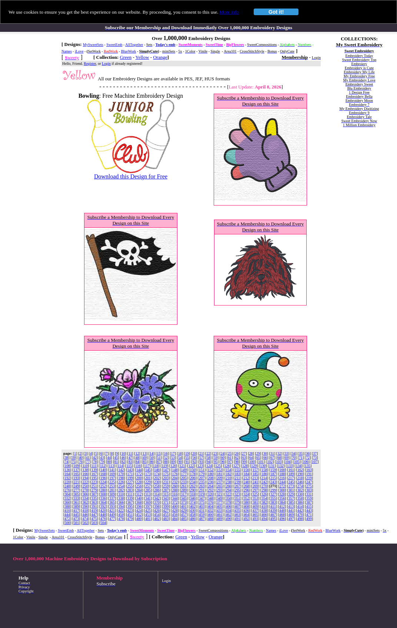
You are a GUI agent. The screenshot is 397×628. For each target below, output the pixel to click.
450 (121, 514)
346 (193, 498)
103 (278, 462)
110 (85, 466)
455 (166, 514)
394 (121, 506)
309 (112, 494)
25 (229, 453)
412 (282, 506)
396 (139, 506)
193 (76, 478)
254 (121, 486)
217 (291, 478)
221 (76, 482)
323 (237, 494)
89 (173, 462)
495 (273, 519)
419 (94, 510)
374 (193, 502)
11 (130, 453)
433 (219, 510)
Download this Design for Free (130, 176)
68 (279, 457)
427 (166, 510)
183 (237, 474)
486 (193, 519)
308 (103, 494)
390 (85, 506)
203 (166, 478)
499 (309, 519)
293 (219, 490)
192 (67, 478)
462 (228, 514)
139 (94, 470)
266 (228, 486)
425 (148, 510)
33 (286, 453)
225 (112, 482)
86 (151, 462)
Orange (160, 57)
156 (246, 470)
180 (210, 474)
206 (193, 478)
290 (193, 490)
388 (67, 506)
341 (148, 498)
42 (95, 457)
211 (237, 478)
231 (166, 482)
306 (85, 494)
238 (228, 482)
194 (85, 478)
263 (201, 486)
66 (265, 457)
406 (228, 506)
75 (74, 462)
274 (300, 486)
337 (112, 498)
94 (208, 462)
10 (123, 453)
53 (173, 457)
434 (228, 510)
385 (291, 502)
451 (130, 514)
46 (123, 457)
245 (291, 482)
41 (88, 457)
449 (112, 514)
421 (112, 510)
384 (282, 502)
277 (76, 490)
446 (85, 514)
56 (194, 457)
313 (148, 494)
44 (109, 457)
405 (219, 506)
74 (66, 462)
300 (282, 490)
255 (130, 486)
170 (121, 474)
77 (88, 462)
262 (193, 486)
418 (85, 510)
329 (291, 494)
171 (130, 474)
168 (103, 474)
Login (106, 63)
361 (76, 502)
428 (174, 510)
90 (180, 462)
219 (309, 478)
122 (191, 466)
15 (158, 453)
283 (130, 490)
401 (184, 506)
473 (76, 519)
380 (246, 502)
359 (309, 498)
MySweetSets (93, 45)
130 (263, 466)
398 (157, 506)
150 (193, 470)
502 (85, 523)
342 (157, 498)
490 (228, 519)
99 (244, 462)
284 (139, 490)
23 (215, 453)
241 (255, 482)
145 (148, 470)
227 (130, 482)
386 (300, 502)
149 (184, 470)
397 (148, 506)
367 (130, 502)
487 (201, 519)
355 (273, 498)
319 (201, 494)
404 (210, 506)
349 (219, 498)
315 (166, 494)
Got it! (276, 12)
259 (166, 486)
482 (157, 519)
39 (74, 457)
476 (103, 519)
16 (165, 453)
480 (139, 519)
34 (294, 453)
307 (94, 494)
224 (103, 482)
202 (157, 478)
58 (208, 457)
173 (148, 474)
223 (94, 482)
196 (103, 478)
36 (308, 453)
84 (137, 462)
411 (273, 506)
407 (237, 506)
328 (282, 494)
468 (282, 514)
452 (139, 514)
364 (103, 502)
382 (264, 502)
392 (103, 506)
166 (85, 474)
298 (264, 490)
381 (255, 502)
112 (103, 466)
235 (201, 482)
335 (94, 498)
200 (139, 478)
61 (229, 457)
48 (137, 457)
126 (227, 466)
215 (273, 478)
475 (94, 519)
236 (210, 482)
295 (237, 490)
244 (282, 482)
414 (300, 506)
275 (309, 486)
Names (66, 51)
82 (123, 462)
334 (85, 498)
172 (139, 474)
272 (282, 486)
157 (255, 470)
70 (294, 457)
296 (246, 490)
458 (193, 514)
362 (85, 502)
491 (237, 519)
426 (157, 510)
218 (300, 478)
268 (246, 486)
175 (166, 474)
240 (246, 482)
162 (300, 470)
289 (184, 490)
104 (288, 462)
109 (76, 466)
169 (112, 474)
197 (112, 478)
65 (258, 457)
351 (237, 498)
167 (94, 474)
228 (139, 482)
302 (300, 490)
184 (246, 474)
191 (309, 474)
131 (271, 466)
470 (300, 514)
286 (157, 490)
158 (264, 470)
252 (103, 486)
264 (210, 486)
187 (273, 474)
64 (251, 457)
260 (174, 486)
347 (201, 498)
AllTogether (134, 45)
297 (255, 490)
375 (201, 502)
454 (157, 514)
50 (151, 457)
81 (116, 462)
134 (298, 466)
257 (148, 486)
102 (270, 462)
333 (76, 498)
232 (174, 482)
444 (67, 514)
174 (157, 474)
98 (236, 462)
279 (94, 490)
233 (184, 482)
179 (201, 474)
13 (144, 453)
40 (81, 457)
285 (148, 490)
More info (229, 12)
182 (228, 474)
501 (76, 523)
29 (258, 453)
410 (264, 506)
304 (67, 494)
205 (184, 478)
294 (228, 490)
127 (236, 466)
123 (200, 466)
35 (301, 453)
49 (144, 457)
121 (182, 466)
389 (76, 506)
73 (315, 457)
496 (282, 519)
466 (264, 514)
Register (90, 63)
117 (147, 466)
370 (157, 502)
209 (219, 478)
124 (209, 466)
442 (300, 510)
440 (282, 510)
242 (264, 482)
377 (219, 502)
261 (184, 486)
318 (192, 494)
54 (180, 457)
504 (103, 523)
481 (148, 519)
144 (139, 470)
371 (166, 502)
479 (130, 519)
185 (255, 474)
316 (174, 494)
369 (148, 502)
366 (121, 502)
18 (180, 453)
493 (255, 519)
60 (222, 457)
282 (121, 490)
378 (228, 502)
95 (215, 462)
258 (157, 486)
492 (246, 519)
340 (139, 498)
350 (228, 498)
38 (66, 457)
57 (201, 457)
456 (174, 514)
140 (103, 470)
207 (201, 478)
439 (273, 510)
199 (130, 478)
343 (166, 498)
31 (272, 453)
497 (291, 519)
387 (309, 502)
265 (219, 486)
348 (210, 498)
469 (291, 514)
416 (67, 510)
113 (111, 466)
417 (76, 510)
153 (219, 470)
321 (219, 494)
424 (139, 510)
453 (148, 514)
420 (103, 510)
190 (300, 474)
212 (246, 478)
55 (187, 457)
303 (309, 490)
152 (210, 470)
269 (255, 486)
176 (174, 474)
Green (125, 57)
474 (85, 519)
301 (291, 490)
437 (255, 510)
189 (291, 474)
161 (291, 470)
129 (254, 466)
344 (174, 498)
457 (184, 514)
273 (291, 486)
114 (120, 466)
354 (264, 498)
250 (85, 486)
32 (279, 453)
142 (121, 470)
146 (157, 470)
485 (184, 519)
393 (112, 506)
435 (237, 510)
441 (291, 510)
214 (264, 478)
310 (121, 494)
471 (309, 514)
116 (138, 466)
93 (201, 462)
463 (237, 514)
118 (156, 466)
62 (236, 457)
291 (201, 490)
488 (210, 519)
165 (76, 474)
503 (94, 523)
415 (309, 506)
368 (139, 502)
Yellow (142, 57)
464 (246, 514)
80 (109, 462)
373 (184, 502)
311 (130, 494)
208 (210, 478)
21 (201, 453)
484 (174, 519)
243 (273, 482)
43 (102, 457)
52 (166, 457)
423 (130, 510)
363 (94, 502)
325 (255, 494)
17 (173, 453)
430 (193, 510)
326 (264, 494)
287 (166, 490)
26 (236, 453)
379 (237, 502)
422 (121, 510)
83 (130, 462)
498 (300, 519)
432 (210, 510)
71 (301, 457)
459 (201, 514)
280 (103, 490)
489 (219, 519)
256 (139, 486)
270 (264, 486)
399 (166, 506)
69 (286, 457)
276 (67, 490)
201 (148, 478)
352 (246, 498)
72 (308, 457)
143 (130, 470)
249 (76, 486)
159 (273, 470)
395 (130, 506)
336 (103, 498)
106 (305, 462)
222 (85, 482)
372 (174, 502)
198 (121, 478)
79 (102, 462)
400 (174, 506)
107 (314, 462)
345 (184, 498)
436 (246, 510)
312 (138, 494)
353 (255, 498)
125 (218, 466)
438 (264, 510)
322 (228, 494)
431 (201, 510)
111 (94, 466)
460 (210, 514)
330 (300, 494)
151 (201, 470)
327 (273, 494)
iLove (79, 51)
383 (273, 502)
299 (273, 490)
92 (194, 462)
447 (94, 514)
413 (291, 506)
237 (219, 482)
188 (282, 474)
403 (201, 506)
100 (252, 462)
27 (244, 453)
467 (273, 514)
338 (121, 498)
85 (144, 462)
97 (229, 462)
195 (94, 478)
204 (174, 478)
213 (255, 478)
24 (222, 453)
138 (85, 470)
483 (166, 519)
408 (246, 506)
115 (129, 466)
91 (187, 462)
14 (151, 453)
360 (67, 502)
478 (121, 519)
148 (174, 470)
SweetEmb (114, 45)
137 (76, 470)
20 (194, 453)
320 (210, 494)
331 (309, 494)
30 (265, 453)
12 (137, 453)
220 (67, 482)
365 (112, 502)
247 (309, 482)
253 (112, 486)
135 (307, 466)
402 (193, 506)
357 (291, 498)
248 (67, 486)
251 (94, 486)
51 (159, 457)
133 (290, 466)
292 (210, 490)
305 (76, 494)
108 (67, 466)
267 (237, 486)
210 (228, 478)
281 (112, 490)
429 (184, 510)
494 (264, 519)
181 (219, 474)
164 (67, 474)
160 (282, 470)
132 (281, 466)
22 (208, 453)
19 (187, 453)
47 (130, 457)
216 (282, 478)
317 (183, 494)
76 (81, 462)
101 (261, 462)
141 (112, 470)
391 (94, 506)
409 (255, 506)
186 (264, 474)
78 (95, 462)
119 (164, 466)
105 (297, 462)
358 (300, 498)
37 (315, 453)
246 (300, 482)
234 (193, 482)
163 (309, 470)
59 (215, 457)
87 (159, 462)
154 (228, 470)
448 (103, 514)
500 (67, 523)
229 (148, 482)
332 (67, 498)
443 (309, 510)
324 (246, 494)
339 (130, 498)
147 (166, 470)
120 (173, 466)
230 (157, 482)
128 (245, 466)
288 (174, 490)
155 (237, 470)
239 (237, 482)
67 (272, 457)
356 (282, 498)
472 (67, 519)
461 (219, 514)
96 (222, 462)
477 (112, 519)
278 (85, 490)
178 (193, 474)
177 (184, 474)
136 (67, 470)
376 (210, 502)
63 (244, 457)
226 (121, 482)
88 (166, 462)
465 (255, 514)
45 (116, 457)
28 (251, 453)
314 (157, 494)
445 (76, 514)
